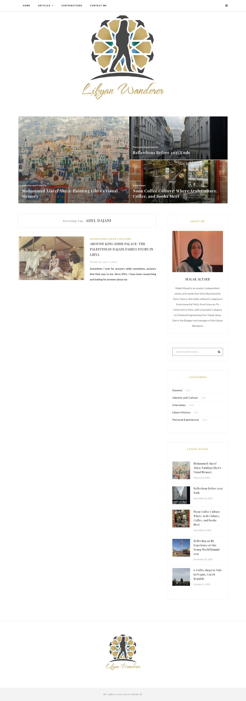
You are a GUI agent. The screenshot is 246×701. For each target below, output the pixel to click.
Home (26, 5)
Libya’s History (120, 239)
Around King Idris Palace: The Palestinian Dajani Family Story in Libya (122, 249)
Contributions (71, 5)
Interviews (98, 239)
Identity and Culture (185, 397)
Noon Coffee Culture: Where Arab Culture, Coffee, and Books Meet (207, 518)
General (177, 390)
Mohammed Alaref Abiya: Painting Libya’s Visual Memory (207, 468)
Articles (44, 5)
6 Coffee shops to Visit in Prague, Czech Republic (207, 574)
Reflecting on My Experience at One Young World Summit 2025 (207, 547)
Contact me (98, 5)
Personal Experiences (185, 419)
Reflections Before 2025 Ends (208, 490)
